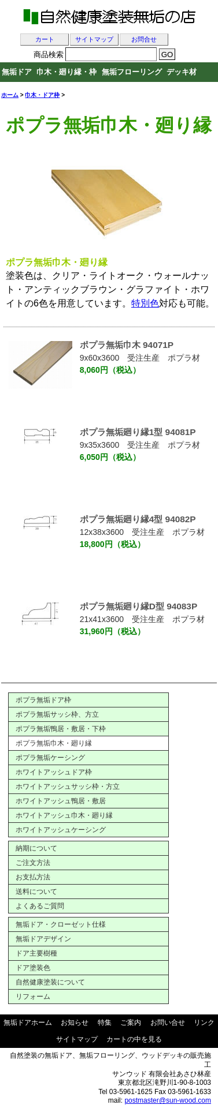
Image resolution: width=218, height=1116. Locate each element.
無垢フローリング (132, 72)
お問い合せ (167, 1022)
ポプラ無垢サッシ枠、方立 (57, 714)
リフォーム (33, 997)
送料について (36, 891)
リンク (204, 1022)
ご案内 (130, 1022)
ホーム (10, 95)
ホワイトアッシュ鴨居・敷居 (61, 801)
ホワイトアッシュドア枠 (54, 772)
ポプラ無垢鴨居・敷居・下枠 (61, 729)
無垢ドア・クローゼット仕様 (61, 924)
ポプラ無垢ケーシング (50, 758)
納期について (36, 848)
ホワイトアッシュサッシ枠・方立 (68, 786)
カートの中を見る (134, 1039)
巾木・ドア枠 (42, 95)
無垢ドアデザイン (43, 939)
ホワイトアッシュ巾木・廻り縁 (64, 815)
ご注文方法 (33, 863)
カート (44, 39)
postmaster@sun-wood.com (167, 1100)
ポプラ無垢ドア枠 (43, 700)
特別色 (145, 303)
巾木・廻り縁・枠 (66, 72)
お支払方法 (33, 877)
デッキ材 (182, 72)
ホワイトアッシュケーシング (61, 830)
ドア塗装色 (33, 968)
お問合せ (144, 39)
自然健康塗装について (50, 982)
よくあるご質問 (40, 906)
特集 (105, 1022)
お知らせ (74, 1022)
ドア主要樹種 (36, 953)
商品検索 (49, 54)
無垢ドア (17, 72)
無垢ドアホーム (27, 1022)
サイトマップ (94, 39)
